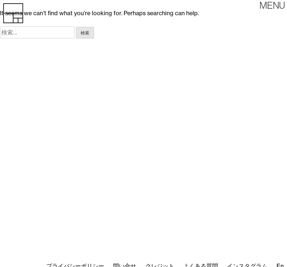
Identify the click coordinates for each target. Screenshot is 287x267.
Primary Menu (272, 5)
